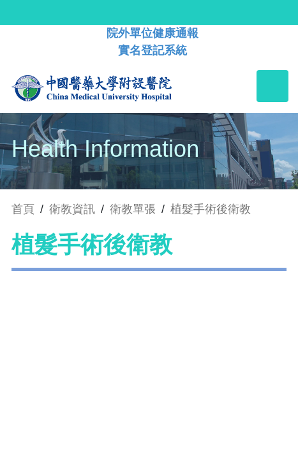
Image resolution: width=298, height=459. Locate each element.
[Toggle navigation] (272, 86)
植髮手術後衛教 (210, 209)
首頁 (22, 209)
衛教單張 (133, 209)
